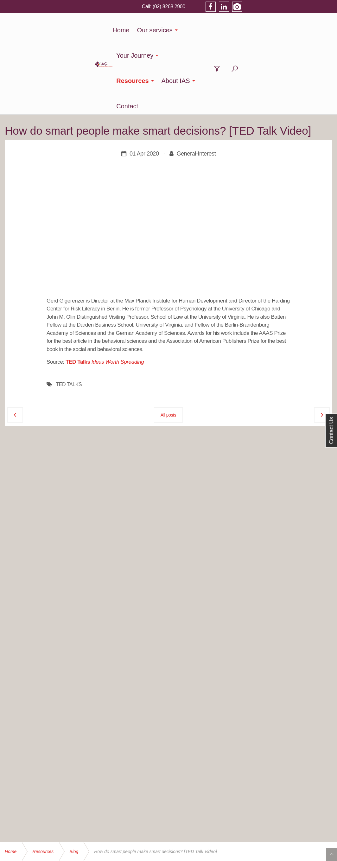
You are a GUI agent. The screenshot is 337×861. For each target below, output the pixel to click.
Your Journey (157, 30)
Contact (286, 30)
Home (74, 30)
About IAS (248, 30)
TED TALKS (69, 308)
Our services (108, 30)
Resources (205, 30)
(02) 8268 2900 (257, 6)
